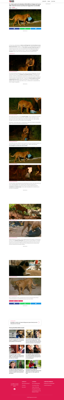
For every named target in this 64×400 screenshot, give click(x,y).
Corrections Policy (35, 385)
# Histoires (20, 300)
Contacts (24, 385)
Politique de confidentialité (49, 383)
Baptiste (14, 7)
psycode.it (24, 387)
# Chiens (16, 300)
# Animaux (11, 300)
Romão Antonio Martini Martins (13, 71)
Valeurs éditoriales (35, 387)
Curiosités (44, 1)
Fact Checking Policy (36, 383)
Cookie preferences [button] (47, 385)
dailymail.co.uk (12, 53)
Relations (53, 1)
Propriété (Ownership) (36, 388)
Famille (48, 1)
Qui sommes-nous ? (26, 383)
